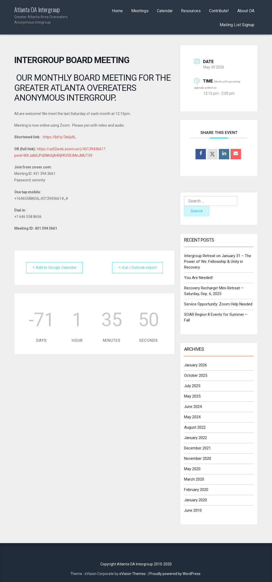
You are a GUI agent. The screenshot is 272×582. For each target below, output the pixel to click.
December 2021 (197, 448)
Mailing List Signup (237, 24)
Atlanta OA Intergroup (41, 15)
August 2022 (195, 427)
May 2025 (192, 396)
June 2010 (193, 510)
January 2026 (195, 365)
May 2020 (192, 469)
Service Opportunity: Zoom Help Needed (218, 304)
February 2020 (196, 489)
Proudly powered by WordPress (174, 574)
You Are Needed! (198, 277)
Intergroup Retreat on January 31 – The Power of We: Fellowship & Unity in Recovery (217, 262)
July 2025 (192, 386)
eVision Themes (132, 574)
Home (117, 10)
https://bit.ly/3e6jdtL (59, 137)
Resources (191, 10)
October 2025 (195, 375)
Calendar (165, 10)
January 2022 (195, 437)
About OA (245, 10)
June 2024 (193, 406)
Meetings (140, 10)
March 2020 (194, 479)
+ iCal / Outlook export (136, 267)
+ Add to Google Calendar (56, 267)
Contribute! (219, 10)
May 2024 (192, 417)
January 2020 (195, 500)
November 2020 (197, 458)
